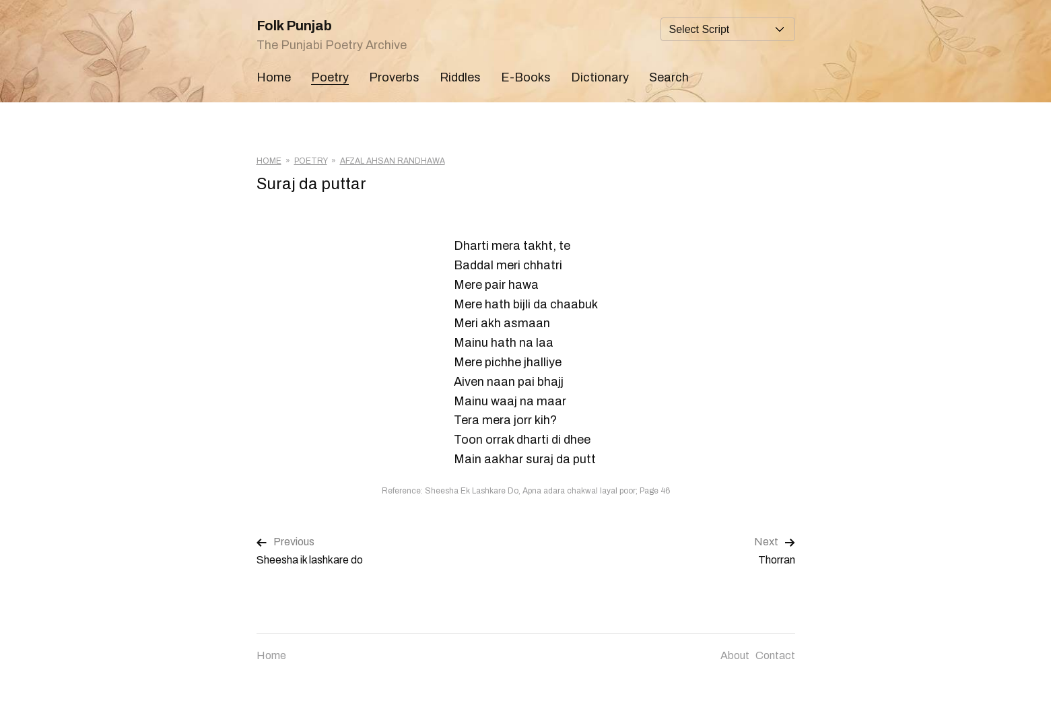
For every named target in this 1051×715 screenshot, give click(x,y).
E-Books (526, 77)
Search (669, 77)
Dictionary (600, 77)
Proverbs (394, 77)
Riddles (460, 77)
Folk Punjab (294, 25)
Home (274, 77)
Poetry (330, 77)
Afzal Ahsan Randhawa (392, 161)
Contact (775, 655)
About (734, 655)
